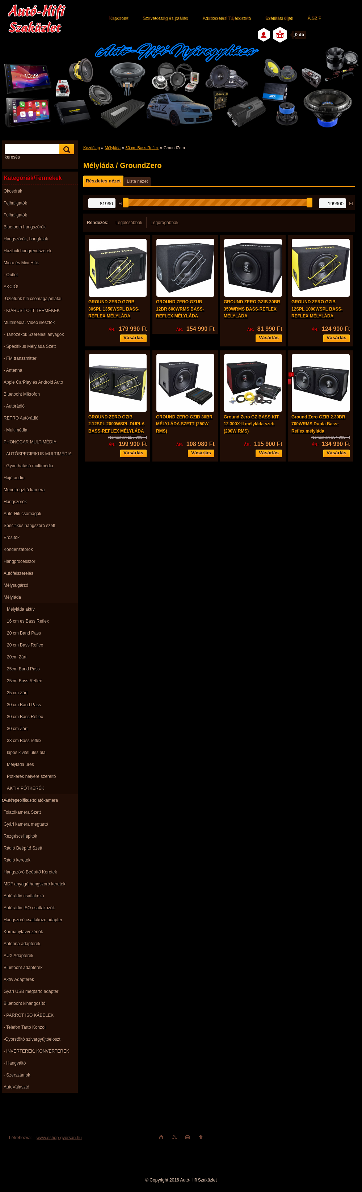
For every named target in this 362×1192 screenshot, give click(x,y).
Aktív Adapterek (19, 979)
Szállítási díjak (279, 18)
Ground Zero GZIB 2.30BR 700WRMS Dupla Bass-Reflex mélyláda (318, 424)
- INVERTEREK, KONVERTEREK (36, 1051)
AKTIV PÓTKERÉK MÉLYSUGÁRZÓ (23, 790)
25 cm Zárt (17, 692)
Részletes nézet (103, 181)
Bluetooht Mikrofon (22, 394)
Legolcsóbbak (128, 222)
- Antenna (13, 370)
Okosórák (13, 191)
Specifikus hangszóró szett (29, 525)
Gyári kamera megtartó (26, 824)
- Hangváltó (15, 1063)
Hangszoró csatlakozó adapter (33, 919)
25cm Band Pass (23, 668)
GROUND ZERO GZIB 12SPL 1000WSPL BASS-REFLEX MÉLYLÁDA (317, 309)
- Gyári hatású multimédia (28, 465)
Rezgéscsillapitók (20, 836)
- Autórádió (14, 406)
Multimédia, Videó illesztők (29, 322)
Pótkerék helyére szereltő (31, 776)
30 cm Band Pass (24, 704)
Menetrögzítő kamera (24, 489)
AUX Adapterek (18, 955)
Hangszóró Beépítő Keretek (30, 872)
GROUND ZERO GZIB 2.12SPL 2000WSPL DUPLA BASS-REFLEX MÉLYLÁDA (116, 424)
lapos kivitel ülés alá (26, 752)
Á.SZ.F (314, 18)
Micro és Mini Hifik (21, 262)
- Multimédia (15, 430)
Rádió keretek (17, 860)
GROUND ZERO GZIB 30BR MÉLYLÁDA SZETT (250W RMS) (184, 424)
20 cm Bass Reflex (25, 645)
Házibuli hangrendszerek (27, 250)
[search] (65, 149)
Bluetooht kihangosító (24, 1003)
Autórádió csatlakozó (24, 895)
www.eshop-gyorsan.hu (59, 1137)
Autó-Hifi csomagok (22, 513)
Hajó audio (14, 477)
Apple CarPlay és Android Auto (33, 382)
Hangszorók (15, 501)
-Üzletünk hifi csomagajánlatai (32, 298)
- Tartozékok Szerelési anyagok (34, 334)
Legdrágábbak (164, 222)
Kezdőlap (91, 148)
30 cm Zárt (17, 728)
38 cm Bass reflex (24, 740)
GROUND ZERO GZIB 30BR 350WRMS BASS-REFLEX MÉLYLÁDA (252, 309)
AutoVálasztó (16, 1087)
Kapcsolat (118, 18)
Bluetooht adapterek (23, 967)
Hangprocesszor (19, 561)
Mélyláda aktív (21, 609)
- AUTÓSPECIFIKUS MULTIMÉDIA (38, 453)
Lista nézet (137, 181)
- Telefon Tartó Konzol (25, 1027)
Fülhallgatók (15, 215)
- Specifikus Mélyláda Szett (30, 346)
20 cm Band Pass (24, 633)
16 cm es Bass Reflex (28, 621)
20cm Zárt (16, 657)
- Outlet (11, 274)
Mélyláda (12, 597)
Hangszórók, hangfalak (26, 238)
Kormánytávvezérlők (23, 931)
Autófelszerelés (18, 573)
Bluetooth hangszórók (25, 226)
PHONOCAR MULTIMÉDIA (30, 442)
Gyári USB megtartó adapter (31, 991)
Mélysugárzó (16, 585)
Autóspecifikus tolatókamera (31, 800)
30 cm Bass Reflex (25, 716)
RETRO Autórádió (21, 418)
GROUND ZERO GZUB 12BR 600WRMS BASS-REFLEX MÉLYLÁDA (180, 309)
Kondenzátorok (18, 549)
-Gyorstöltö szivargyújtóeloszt (32, 1039)
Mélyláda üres (20, 764)
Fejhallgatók (15, 203)
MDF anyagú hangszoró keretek (35, 883)
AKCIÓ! (11, 286)
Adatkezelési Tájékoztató (226, 18)
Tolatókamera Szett (22, 812)
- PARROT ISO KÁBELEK (29, 1015)
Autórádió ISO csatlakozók (29, 907)
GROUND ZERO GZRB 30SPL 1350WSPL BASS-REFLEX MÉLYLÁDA (114, 309)
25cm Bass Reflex (24, 680)
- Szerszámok (17, 1075)
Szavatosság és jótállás (165, 18)
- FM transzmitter (20, 358)
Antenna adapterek (22, 943)
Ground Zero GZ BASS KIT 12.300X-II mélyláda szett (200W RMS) (251, 424)
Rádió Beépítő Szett (23, 848)
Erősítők (12, 537)
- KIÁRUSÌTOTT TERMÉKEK (32, 310)
